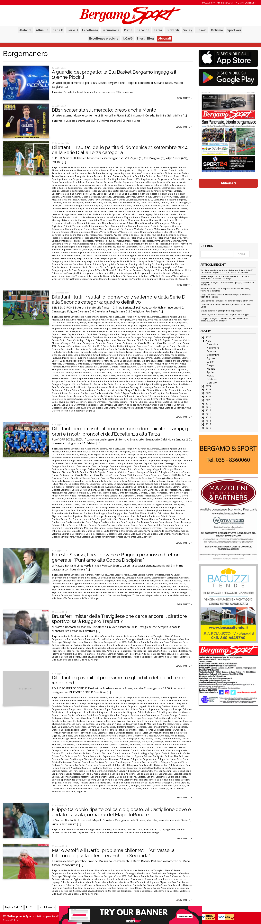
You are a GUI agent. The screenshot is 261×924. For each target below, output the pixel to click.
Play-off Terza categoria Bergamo (136, 378)
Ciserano (154, 193)
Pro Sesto (174, 243)
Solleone (171, 261)
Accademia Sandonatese (71, 167)
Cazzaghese (58, 193)
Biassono (98, 179)
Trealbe (118, 270)
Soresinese (66, 264)
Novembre (213, 347)
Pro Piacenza (161, 243)
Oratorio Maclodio (134, 229)
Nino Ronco (70, 223)
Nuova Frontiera (110, 223)
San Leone (164, 252)
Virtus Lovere (58, 279)
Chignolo (113, 193)
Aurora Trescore (95, 176)
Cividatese (66, 196)
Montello (94, 220)
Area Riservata (225, 2)
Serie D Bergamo (156, 261)
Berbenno (66, 179)
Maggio (211, 368)
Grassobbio (130, 211)
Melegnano (184, 217)
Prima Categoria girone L (110, 243)
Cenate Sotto (82, 193)
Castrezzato (144, 190)
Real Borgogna (83, 246)
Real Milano (109, 246)
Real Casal (97, 246)
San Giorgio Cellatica (81, 252)
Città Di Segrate (162, 340)
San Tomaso (144, 255)
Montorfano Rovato (138, 220)
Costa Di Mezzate (147, 343)
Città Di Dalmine (168, 193)
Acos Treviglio (127, 167)
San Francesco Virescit (108, 390)
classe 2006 (115, 92)
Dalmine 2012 (145, 199)
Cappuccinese (75, 188)
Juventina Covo (84, 214)
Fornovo (157, 205)
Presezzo (136, 240)
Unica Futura (155, 402)
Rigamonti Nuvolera (97, 387)
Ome (107, 226)
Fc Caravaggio (181, 202)
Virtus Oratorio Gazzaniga (79, 279)
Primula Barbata (132, 243)
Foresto (148, 205)
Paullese (156, 235)
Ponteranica (65, 240)
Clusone (86, 196)
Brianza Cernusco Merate (109, 182)
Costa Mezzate (69, 199)
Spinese (97, 264)
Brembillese (79, 182)
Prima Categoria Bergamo (167, 240)
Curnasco (105, 199)
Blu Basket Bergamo (83, 92)
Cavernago (167, 190)
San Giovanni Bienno (126, 252)
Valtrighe (177, 273)
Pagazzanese (96, 235)
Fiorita (128, 205)
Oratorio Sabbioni (61, 232)
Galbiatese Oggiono (122, 208)
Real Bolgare (68, 246)
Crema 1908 (94, 199)
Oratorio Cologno (74, 229)
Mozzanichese (166, 220)
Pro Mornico (147, 243)
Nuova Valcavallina (144, 223)
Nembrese (57, 223)
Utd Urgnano (113, 273)
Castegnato (77, 190)
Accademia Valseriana (96, 167)
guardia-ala (127, 92)
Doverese (56, 202)
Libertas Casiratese (171, 357)
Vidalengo (92, 276)
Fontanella (137, 205)
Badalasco (118, 176)
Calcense (161, 182)
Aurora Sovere (59, 176)
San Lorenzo (177, 252)
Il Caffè (128, 38)
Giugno (211, 365)
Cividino (76, 196)
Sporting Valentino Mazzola (170, 264)
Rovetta (133, 249)
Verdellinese (58, 276)
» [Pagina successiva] (40, 907)
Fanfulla (164, 202)
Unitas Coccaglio (67, 273)
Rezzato (167, 246)
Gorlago (89, 211)
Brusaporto (140, 182)
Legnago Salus (152, 214)
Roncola (124, 249)
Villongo (184, 276)
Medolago (172, 217)
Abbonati (164, 38)
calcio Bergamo (73, 331)
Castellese (118, 190)
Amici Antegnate (121, 170)
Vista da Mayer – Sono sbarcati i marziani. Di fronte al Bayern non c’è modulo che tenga (225, 277)
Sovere (88, 264)
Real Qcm (144, 246)
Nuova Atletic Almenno (89, 223)
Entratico (97, 202)
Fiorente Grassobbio (114, 205)
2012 (208, 428)
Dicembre (212, 344)
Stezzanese (75, 267)
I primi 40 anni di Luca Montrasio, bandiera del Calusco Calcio (226, 306)
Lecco (141, 214)
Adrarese (154, 167)
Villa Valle (156, 276)
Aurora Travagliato (77, 176)
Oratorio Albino (119, 226)
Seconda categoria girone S (85, 261)
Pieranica (114, 237)
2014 (208, 421)
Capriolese (108, 188)
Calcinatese (173, 182)
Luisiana (101, 217)
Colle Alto (106, 196)
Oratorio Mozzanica (177, 229)
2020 (208, 400)
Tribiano (160, 270)
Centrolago (102, 193)
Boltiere (121, 179)
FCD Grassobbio (67, 205)
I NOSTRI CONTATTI (245, 2)
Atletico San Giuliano (162, 173)
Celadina (69, 193)
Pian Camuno (101, 237)
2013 (208, 424)
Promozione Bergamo (126, 384)
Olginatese (57, 226)
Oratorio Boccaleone (138, 226)
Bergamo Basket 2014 (87, 120)
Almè (73, 170)
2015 (208, 417)
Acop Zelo (114, 167)
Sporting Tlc (149, 264)
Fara (172, 202)
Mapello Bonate (114, 217)
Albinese (64, 170)
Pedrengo (171, 235)
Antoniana (57, 173)
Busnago (151, 182)
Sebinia (55, 258)
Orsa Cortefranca (68, 375)
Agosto (211, 358)
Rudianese (143, 249)
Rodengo (88, 249)
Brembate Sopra (102, 328)
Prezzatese (147, 240)
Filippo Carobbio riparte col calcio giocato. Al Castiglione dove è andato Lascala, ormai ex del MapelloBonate (121, 812)
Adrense (164, 167)
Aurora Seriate (181, 173)
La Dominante (100, 214)
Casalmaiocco (169, 188)
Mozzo (178, 220)
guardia (118, 120)
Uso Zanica (100, 273)
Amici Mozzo (154, 170)
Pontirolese (87, 240)
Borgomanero (101, 92)
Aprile (210, 372)
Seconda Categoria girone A (75, 258)
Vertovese (81, 276)
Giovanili (172, 30)
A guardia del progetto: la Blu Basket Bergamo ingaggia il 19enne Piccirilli (114, 74)
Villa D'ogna (144, 276)
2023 (208, 389)
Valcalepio (126, 273)
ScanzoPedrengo (183, 255)
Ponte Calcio (83, 381)
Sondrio (56, 264)
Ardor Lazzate (79, 173)
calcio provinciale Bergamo (103, 185)
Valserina (167, 273)
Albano (55, 170)
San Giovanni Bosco (148, 252)
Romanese (112, 249)
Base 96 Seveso (164, 176)
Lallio (133, 214)
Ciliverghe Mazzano (129, 193)
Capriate (88, 188)
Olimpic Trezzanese (74, 226)
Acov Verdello (142, 167)
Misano (65, 220)
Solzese (180, 261)
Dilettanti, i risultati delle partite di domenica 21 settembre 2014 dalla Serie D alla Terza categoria (120, 149)
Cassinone (66, 190)
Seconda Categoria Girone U (114, 261)
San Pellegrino (129, 255)
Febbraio (212, 379)
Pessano (56, 237)
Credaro (82, 199)
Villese (175, 276)
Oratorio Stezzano (80, 232)
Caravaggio (120, 188)
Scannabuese (167, 255)
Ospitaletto (82, 235)
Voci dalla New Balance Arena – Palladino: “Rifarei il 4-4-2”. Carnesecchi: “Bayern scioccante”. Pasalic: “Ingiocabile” (227, 271)
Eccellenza (90, 30)
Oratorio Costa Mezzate (96, 229)
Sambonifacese (174, 249)
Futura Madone (103, 208)
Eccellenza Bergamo (73, 202)
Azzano (108, 176)
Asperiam (125, 173)
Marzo (210, 375)
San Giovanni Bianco (103, 252)
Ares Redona (94, 173)
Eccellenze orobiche (103, 38)
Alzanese (81, 170)
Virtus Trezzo (124, 279)
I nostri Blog (145, 38)
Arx (103, 173)
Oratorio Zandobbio (150, 232)
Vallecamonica (154, 273)
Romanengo (100, 249)
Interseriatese (178, 211)
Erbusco (108, 202)
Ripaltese (67, 249)
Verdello (70, 276)
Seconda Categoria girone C (133, 258)
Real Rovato (156, 246)
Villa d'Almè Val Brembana (124, 276)
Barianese (151, 176)
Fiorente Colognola (92, 205)
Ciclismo (217, 30)
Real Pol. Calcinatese (127, 246)
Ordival (165, 232)
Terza (158, 30)
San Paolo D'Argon (91, 255)
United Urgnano (85, 273)
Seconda (143, 30)
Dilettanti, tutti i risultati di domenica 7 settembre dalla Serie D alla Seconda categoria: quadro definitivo (118, 299)
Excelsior (117, 202)
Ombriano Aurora (94, 226)
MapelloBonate (132, 217)
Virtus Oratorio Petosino (105, 279)
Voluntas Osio (139, 279)
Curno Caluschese (128, 199)
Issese (73, 214)
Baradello (140, 176)
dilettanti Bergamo (176, 199)
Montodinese (120, 220)
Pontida (77, 240)
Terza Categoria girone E (84, 270)
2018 (208, 407)
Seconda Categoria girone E (163, 258)
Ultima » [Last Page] (49, 907)
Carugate (141, 188)
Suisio (85, 267)
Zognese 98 (171, 279)
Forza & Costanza (171, 205)
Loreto (74, 217)
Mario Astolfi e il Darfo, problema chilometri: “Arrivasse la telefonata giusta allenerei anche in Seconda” (113, 852)
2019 (208, 403)
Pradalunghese (123, 240)
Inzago (65, 214)
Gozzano (119, 211)
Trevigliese (149, 270)
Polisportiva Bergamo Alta (144, 237)
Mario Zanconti (158, 217)
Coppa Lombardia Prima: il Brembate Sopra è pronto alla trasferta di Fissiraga (226, 296)
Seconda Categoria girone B (104, 258)
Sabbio (153, 249)
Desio (163, 199)
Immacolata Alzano (160, 211)
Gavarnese (150, 208)
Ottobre (211, 351)
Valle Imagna (139, 273)
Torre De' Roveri (105, 270)
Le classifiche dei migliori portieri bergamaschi (221, 311)
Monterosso (106, 220)
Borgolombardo (148, 179)
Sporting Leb (135, 264)
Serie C (58, 30)
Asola (117, 173)
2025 (208, 341)
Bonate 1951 (133, 179)
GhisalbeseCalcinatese (176, 208)
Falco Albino (153, 202)
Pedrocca (182, 235)
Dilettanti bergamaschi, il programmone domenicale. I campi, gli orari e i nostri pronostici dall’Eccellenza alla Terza (121, 431)
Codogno (95, 196)
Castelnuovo (130, 190)
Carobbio (131, 188)
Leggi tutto (184, 98)
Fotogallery (208, 2)
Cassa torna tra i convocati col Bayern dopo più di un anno (227, 301)
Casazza (181, 188)
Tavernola (94, 267)
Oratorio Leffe (116, 229)
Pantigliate (145, 235)
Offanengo (176, 223)
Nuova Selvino (127, 223)
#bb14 (61, 120)
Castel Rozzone (92, 190)
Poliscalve (125, 237)
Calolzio (167, 185)
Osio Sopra (70, 235)
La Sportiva (114, 214)
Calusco (63, 188)
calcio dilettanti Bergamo (75, 185)
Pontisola (99, 240)
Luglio (210, 361)
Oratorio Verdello (100, 232)
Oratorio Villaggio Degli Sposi (124, 232)
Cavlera (177, 190)
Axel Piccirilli (64, 92)
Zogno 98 (183, 279)
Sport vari (234, 30)
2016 (208, 414)
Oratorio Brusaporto (161, 226)
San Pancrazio (74, 255)
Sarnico (155, 255)
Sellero (133, 261)
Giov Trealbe (58, 211)
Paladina (108, 235)
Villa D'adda (104, 276)
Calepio (157, 185)
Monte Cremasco (79, 220)
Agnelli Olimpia (178, 167)
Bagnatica (129, 176)
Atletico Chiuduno (141, 173)
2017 (208, 410)
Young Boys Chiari (156, 279)
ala (73, 120)
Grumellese (143, 211)
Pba (163, 235)
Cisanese (144, 193)
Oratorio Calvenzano (74, 369)
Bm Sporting (110, 179)
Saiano (161, 249)
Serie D (73, 30)
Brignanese (128, 182)
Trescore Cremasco (133, 270)
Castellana (106, 190)
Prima (128, 30)
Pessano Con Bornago (72, 237)
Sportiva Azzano (60, 267)
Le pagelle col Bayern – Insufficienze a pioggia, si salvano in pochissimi (227, 284)
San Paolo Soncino (111, 255)
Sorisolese (78, 264)
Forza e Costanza (116, 352)
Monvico (153, 220)
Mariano (145, 217)
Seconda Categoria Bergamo (108, 396)
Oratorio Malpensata (155, 229)
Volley (187, 30)
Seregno (142, 261)
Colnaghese (118, 196)
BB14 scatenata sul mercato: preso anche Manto (104, 110)
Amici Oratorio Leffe (172, 170)
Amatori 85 (106, 170)
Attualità (42, 30)
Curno (115, 199)
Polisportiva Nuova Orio (169, 237)
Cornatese (157, 196)
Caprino (98, 188)
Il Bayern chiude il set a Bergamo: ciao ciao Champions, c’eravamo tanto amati (225, 290)
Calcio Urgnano (144, 185)
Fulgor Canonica (86, 208)
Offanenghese (162, 223)
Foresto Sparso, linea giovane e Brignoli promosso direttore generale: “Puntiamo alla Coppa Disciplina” (116, 557)
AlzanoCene (93, 170)
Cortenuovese (171, 196)
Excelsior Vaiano (131, 202)
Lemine (164, 214)
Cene (92, 193)
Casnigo (55, 190)
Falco (143, 202)
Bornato (177, 179)
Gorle (96, 211)
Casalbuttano (153, 188)
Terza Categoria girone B (138, 267)
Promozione (111, 30)
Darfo (156, 199)
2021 (208, 396)
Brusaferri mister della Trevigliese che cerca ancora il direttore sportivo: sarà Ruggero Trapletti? (119, 618)
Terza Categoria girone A (112, 267)
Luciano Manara (87, 217)
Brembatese (65, 182)
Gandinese (138, 208)
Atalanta (25, 30)
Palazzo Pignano (121, 235)
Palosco (135, 235)
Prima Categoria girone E (84, 243)
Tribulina (169, 270)
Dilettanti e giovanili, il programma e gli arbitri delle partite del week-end (119, 680)
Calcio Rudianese (127, 185)
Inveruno (56, 214)
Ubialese (179, 270)
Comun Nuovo (143, 196)
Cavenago (156, 190)
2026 (208, 337)
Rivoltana (77, 249)
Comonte (130, 196)
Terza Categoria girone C (164, 267)
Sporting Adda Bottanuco (115, 264)
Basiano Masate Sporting (102, 325)
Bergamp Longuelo (82, 179)
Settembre (213, 354)
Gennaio (212, 382)
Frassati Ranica (69, 208)
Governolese (107, 211)
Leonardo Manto (131, 120)
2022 (68, 120)
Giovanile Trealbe (75, 211)
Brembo (90, 182)
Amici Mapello (138, 170)
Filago (79, 205)
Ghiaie (160, 208)
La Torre (126, 214)
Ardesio (67, 173)
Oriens (173, 232)
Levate (172, 214)
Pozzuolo (109, 240)
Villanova (166, 276)
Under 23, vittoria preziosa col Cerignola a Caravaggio (225, 315)
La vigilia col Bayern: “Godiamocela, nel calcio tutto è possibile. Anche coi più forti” (224, 320)
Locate (66, 217)
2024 (208, 386)
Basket (201, 30)
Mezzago (56, 220)
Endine (88, 202)
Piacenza (88, 237)
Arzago (109, 173)
